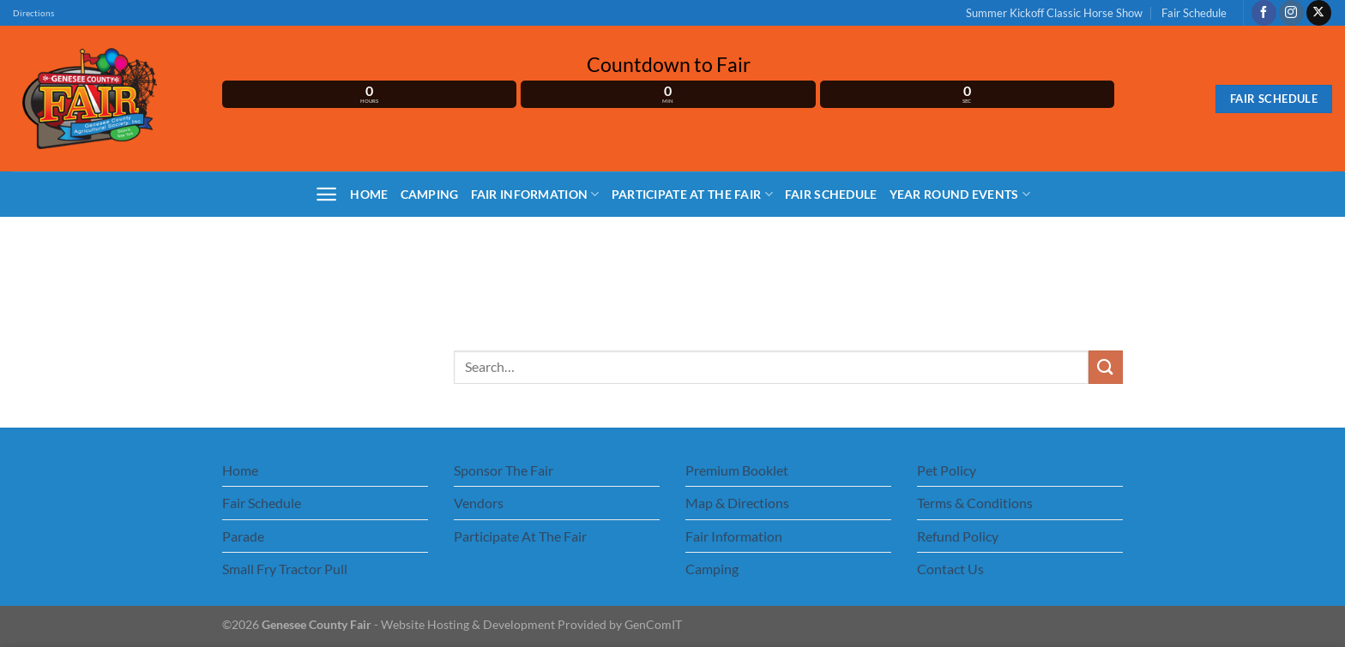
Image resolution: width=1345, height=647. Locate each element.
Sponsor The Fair (503, 470)
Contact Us (950, 568)
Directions (33, 13)
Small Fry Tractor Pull (284, 568)
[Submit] (1106, 367)
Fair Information (535, 194)
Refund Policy (957, 536)
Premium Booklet (736, 470)
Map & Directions (737, 502)
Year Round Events (960, 194)
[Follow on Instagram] (1291, 13)
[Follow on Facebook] (1264, 13)
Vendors (479, 502)
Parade (243, 536)
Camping (430, 194)
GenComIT (653, 624)
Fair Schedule (1194, 13)
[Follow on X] (1318, 13)
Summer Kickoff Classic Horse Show (1054, 13)
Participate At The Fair (692, 194)
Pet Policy (946, 470)
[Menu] (326, 194)
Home (369, 194)
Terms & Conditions (975, 502)
